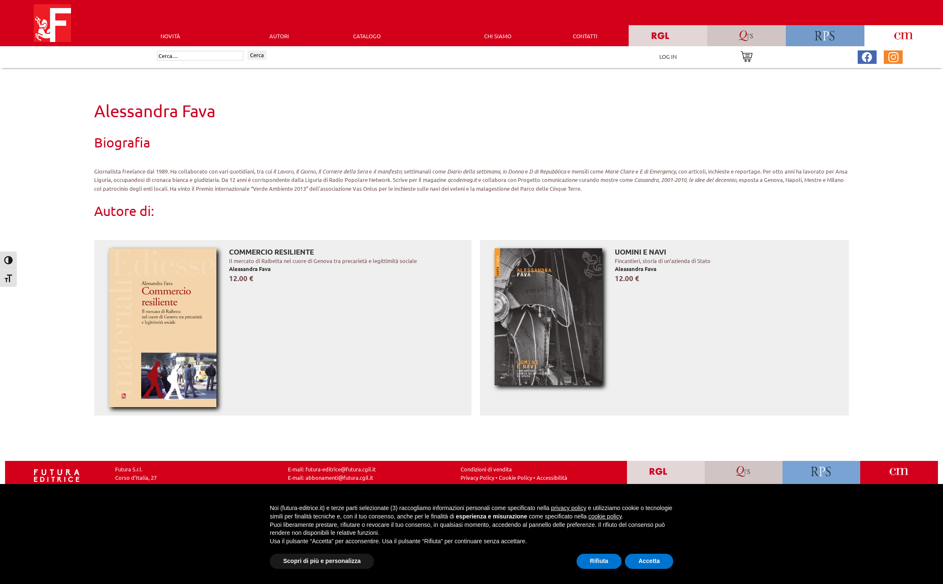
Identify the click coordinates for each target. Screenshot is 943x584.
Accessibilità (552, 477)
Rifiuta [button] (599, 561)
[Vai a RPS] (821, 477)
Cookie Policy (515, 477)
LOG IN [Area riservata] (668, 56)
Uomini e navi (640, 251)
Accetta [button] (649, 561)
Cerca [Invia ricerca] (257, 54)
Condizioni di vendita (486, 469)
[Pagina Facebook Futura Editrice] (867, 56)
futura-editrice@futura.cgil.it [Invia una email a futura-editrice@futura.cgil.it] (341, 469)
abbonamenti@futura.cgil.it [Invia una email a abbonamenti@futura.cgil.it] (339, 477)
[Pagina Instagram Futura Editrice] (893, 56)
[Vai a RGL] (666, 477)
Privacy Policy (477, 477)
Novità (170, 35)
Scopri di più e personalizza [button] (322, 561)
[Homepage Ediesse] (56, 474)
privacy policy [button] (568, 508)
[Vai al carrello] (746, 55)
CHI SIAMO (497, 35)
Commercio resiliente (271, 251)
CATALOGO (367, 35)
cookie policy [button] (605, 516)
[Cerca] (200, 56)
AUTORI (279, 35)
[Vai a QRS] (744, 477)
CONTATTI (585, 35)
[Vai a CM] (899, 477)
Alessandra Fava (250, 268)
